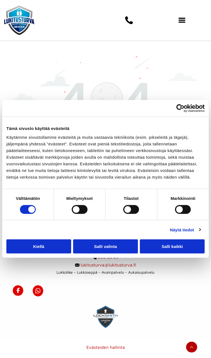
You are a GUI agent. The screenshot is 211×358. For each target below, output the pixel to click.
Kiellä (38, 246)
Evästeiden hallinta (105, 347)
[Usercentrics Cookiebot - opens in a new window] (180, 108)
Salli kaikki (172, 246)
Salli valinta (105, 246)
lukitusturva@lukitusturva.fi (108, 264)
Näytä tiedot (182, 229)
